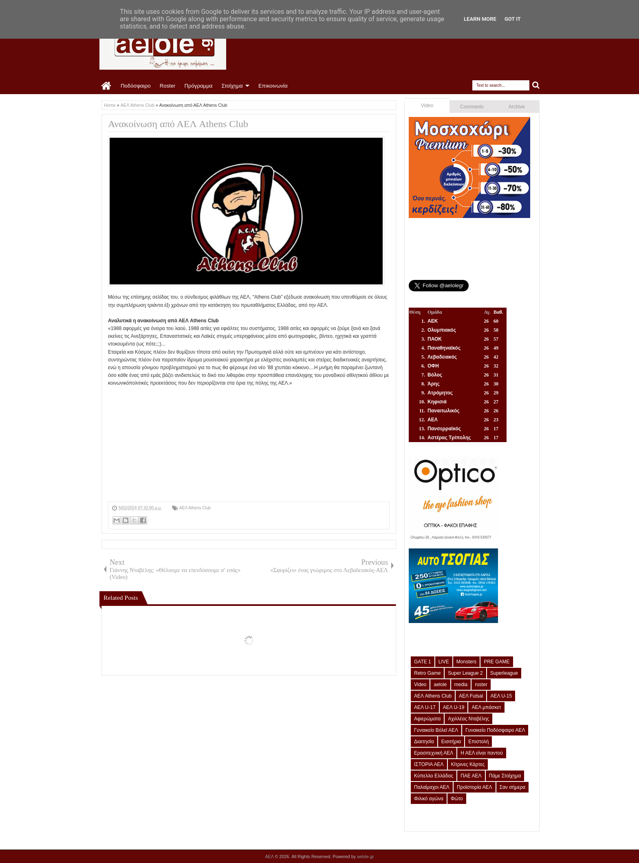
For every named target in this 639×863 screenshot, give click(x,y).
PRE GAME (496, 662)
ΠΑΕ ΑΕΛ (471, 776)
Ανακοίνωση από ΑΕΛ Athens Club (178, 124)
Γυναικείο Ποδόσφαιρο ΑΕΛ (495, 730)
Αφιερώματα (427, 719)
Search (536, 85)
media (461, 684)
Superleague (504, 673)
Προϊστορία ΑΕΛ (474, 787)
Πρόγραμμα (198, 86)
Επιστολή (478, 741)
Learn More (480, 19)
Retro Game (427, 673)
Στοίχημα (231, 86)
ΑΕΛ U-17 (425, 707)
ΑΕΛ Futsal (471, 696)
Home (106, 86)
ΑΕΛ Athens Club (195, 508)
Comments (472, 107)
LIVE (443, 662)
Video (427, 105)
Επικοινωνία (273, 86)
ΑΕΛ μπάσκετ (486, 707)
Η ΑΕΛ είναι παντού (482, 753)
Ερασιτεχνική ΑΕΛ (433, 753)
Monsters (466, 662)
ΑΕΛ (270, 856)
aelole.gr (365, 856)
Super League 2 (465, 673)
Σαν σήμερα (513, 787)
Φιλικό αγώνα (428, 798)
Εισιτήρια (451, 741)
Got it (513, 19)
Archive (517, 107)
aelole (440, 684)
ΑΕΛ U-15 (501, 696)
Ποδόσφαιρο (136, 86)
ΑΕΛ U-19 (454, 707)
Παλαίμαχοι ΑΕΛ (432, 787)
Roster (168, 86)
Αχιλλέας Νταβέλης (468, 719)
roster (481, 684)
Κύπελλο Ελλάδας (433, 776)
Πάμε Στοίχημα (505, 776)
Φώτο (457, 798)
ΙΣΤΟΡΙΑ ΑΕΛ (429, 764)
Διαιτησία (424, 741)
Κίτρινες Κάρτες (468, 764)
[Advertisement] (249, 444)
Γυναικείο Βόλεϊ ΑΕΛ (436, 730)
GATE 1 (422, 662)
